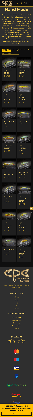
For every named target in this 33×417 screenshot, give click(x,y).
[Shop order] (10, 53)
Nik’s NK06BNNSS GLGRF (8, 225)
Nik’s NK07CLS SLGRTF (22, 148)
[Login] (21, 3)
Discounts (16, 329)
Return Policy (16, 326)
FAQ (16, 306)
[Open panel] (6, 50)
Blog (16, 300)
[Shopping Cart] (25, 3)
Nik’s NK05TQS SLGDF (22, 225)
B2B (16, 332)
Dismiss (16, 414)
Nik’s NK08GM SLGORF (7, 97)
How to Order (16, 320)
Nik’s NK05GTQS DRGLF (23, 252)
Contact (16, 309)
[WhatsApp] (23, 341)
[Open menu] (29, 3)
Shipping (16, 323)
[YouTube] (18, 341)
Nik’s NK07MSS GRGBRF (22, 97)
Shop (16, 303)
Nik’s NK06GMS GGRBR (22, 199)
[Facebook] (10, 341)
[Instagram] (14, 341)
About (16, 297)
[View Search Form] (18, 3)
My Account (16, 317)
